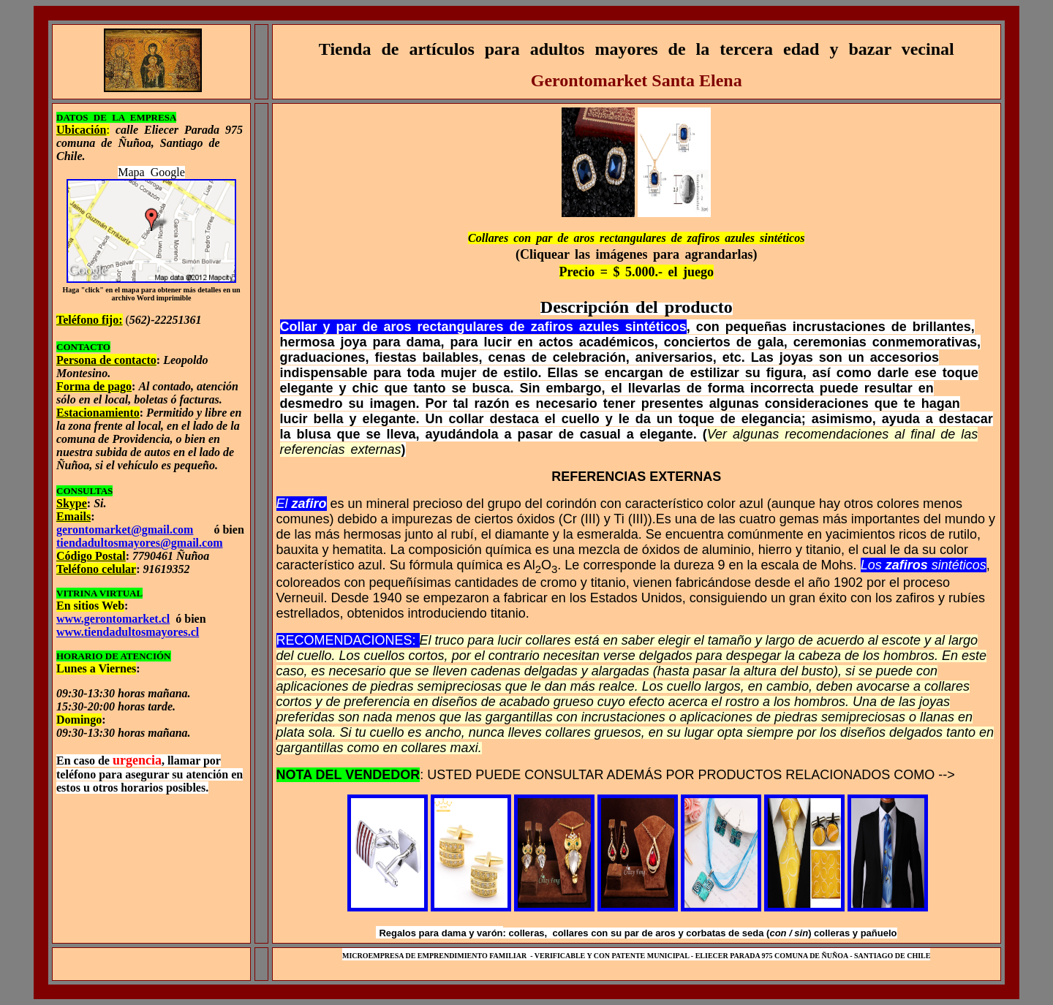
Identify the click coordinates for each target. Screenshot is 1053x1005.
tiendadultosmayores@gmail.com (139, 542)
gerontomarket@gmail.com (124, 529)
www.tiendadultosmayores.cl (127, 632)
